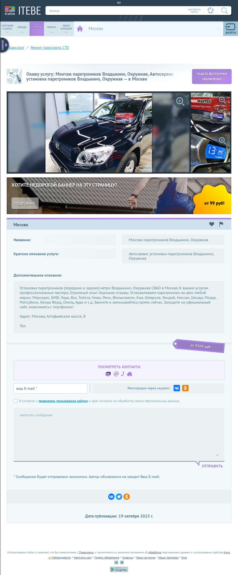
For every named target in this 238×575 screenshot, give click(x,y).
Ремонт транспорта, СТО (49, 47)
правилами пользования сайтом (63, 400)
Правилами (86, 552)
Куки (227, 552)
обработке (154, 552)
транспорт (16, 47)
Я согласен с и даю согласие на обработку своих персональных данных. (99, 401)
